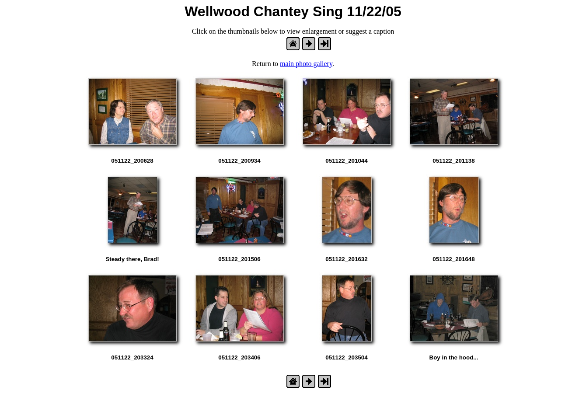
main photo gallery (306, 63)
